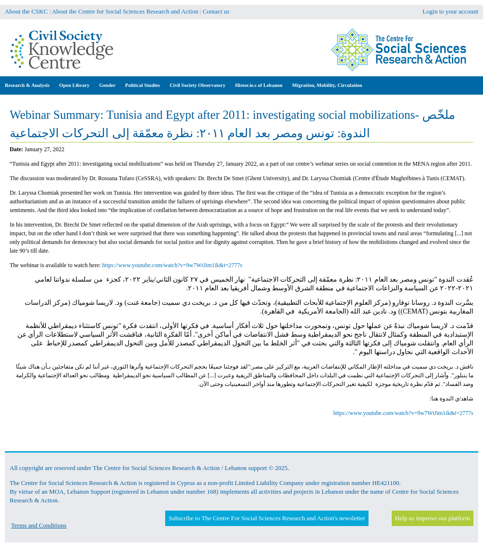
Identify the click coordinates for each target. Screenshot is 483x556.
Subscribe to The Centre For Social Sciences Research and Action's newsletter (267, 518)
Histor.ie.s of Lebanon (259, 85)
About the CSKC (26, 11)
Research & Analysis (27, 85)
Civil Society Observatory (197, 85)
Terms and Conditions (39, 525)
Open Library (74, 85)
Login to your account (450, 11)
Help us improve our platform (432, 518)
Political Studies (142, 85)
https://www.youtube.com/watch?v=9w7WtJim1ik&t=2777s (172, 265)
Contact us (216, 11)
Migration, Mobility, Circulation (327, 85)
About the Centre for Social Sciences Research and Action (125, 11)
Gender (107, 85)
